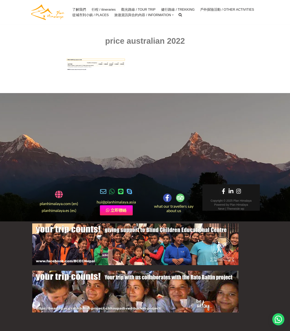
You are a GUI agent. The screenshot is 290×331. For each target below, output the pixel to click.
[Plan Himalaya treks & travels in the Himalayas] (47, 12)
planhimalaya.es (55, 210)
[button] (173, 15)
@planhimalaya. (115, 201)
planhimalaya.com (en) (59, 203)
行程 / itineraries (104, 9)
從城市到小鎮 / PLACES (90, 15)
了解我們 (79, 9)
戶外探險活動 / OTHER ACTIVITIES (227, 9)
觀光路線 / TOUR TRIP (138, 9)
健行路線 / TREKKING (178, 9)
